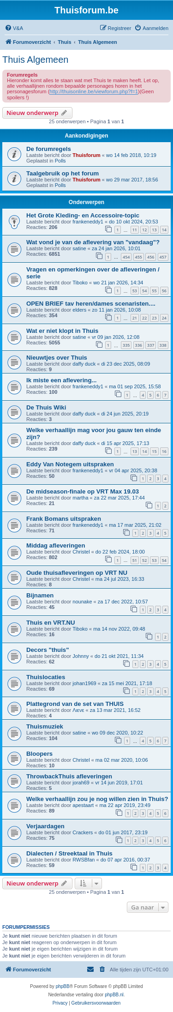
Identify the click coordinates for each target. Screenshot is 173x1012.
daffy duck (83, 364)
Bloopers (39, 753)
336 (138, 345)
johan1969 (84, 683)
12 (144, 230)
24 (164, 318)
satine (79, 248)
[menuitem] (14, 28)
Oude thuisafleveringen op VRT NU (76, 572)
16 (164, 451)
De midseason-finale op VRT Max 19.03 (82, 491)
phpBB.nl (114, 994)
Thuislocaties (45, 677)
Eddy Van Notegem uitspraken (70, 464)
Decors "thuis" (47, 649)
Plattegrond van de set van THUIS (75, 703)
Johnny (80, 656)
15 (154, 451)
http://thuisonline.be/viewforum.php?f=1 (93, 91)
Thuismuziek (44, 726)
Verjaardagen (45, 826)
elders (79, 310)
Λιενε (78, 710)
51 (134, 560)
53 (134, 291)
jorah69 (80, 782)
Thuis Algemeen (35, 59)
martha (80, 497)
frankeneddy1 (87, 221)
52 (144, 560)
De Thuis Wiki (46, 407)
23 (154, 318)
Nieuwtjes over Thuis (56, 357)
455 (138, 257)
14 (164, 230)
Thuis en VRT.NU (50, 622)
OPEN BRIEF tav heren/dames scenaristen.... (90, 303)
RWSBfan (83, 859)
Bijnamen (40, 595)
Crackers (82, 832)
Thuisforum (86, 155)
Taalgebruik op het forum (62, 173)
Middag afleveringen (55, 545)
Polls (60, 160)
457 (163, 257)
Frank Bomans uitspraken (63, 518)
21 (134, 318)
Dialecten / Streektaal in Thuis (69, 853)
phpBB (63, 986)
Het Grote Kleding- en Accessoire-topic (82, 215)
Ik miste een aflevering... (61, 380)
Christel (80, 551)
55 (154, 291)
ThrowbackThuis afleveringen (69, 776)
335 (126, 345)
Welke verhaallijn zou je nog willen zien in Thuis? (97, 798)
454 (126, 257)
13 (154, 230)
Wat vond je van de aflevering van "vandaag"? (93, 242)
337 (150, 345)
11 (134, 230)
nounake (82, 601)
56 (164, 291)
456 (150, 257)
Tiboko (80, 282)
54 (144, 291)
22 (144, 318)
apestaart (83, 805)
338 (163, 345)
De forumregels (48, 148)
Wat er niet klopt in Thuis (62, 330)
